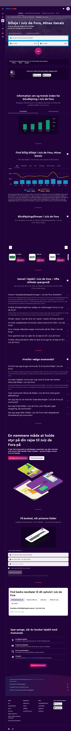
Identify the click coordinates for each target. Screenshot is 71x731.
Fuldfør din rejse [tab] (54, 599)
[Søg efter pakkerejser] (3, 24)
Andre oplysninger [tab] (53, 111)
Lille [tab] (17, 165)
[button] (3, 9)
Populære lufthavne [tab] (31, 599)
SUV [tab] (35, 165)
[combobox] (15, 33)
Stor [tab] (30, 165)
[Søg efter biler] (3, 20)
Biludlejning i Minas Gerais (28, 17)
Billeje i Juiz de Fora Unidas (17, 611)
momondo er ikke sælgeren (39, 684)
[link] (20, 260)
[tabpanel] (38, 127)
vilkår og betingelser (35, 575)
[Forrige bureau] (10, 247)
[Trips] (3, 28)
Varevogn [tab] (41, 165)
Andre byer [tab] (43, 599)
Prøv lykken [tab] (14, 603)
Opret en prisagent (32, 658)
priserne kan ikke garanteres (38, 679)
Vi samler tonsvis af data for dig (39, 687)
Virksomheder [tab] (23, 111)
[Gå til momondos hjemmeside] (11, 8)
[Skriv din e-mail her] (39, 564)
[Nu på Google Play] (37, 75)
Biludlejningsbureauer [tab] (17, 599)
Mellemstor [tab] (24, 165)
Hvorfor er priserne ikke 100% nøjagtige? (39, 690)
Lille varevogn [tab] (50, 165)
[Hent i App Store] (47, 75)
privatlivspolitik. (45, 575)
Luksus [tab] (59, 165)
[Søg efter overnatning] (3, 17)
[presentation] (47, 75)
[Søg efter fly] (3, 13)
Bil (8, 17)
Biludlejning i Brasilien (16, 17)
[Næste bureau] (66, 247)
